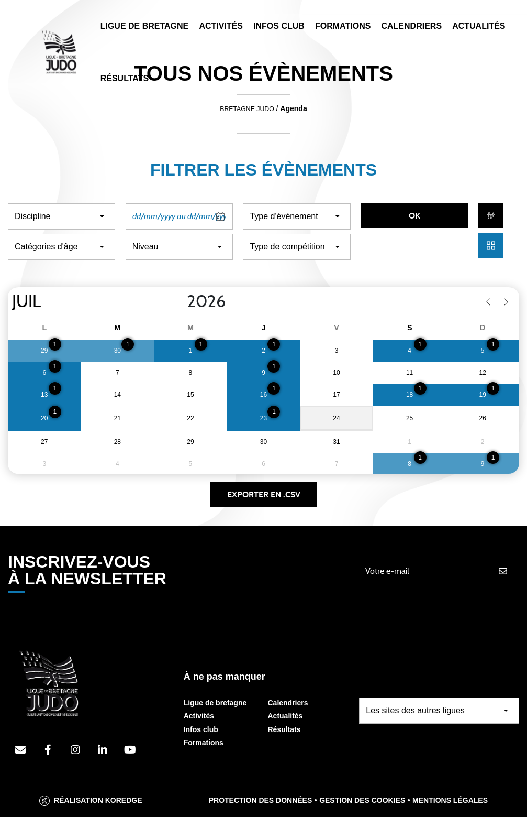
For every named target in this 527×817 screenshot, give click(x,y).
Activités (221, 25)
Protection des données (260, 800)
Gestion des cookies (362, 800)
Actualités (478, 25)
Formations (343, 25)
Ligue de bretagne (215, 703)
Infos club (201, 729)
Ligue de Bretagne (144, 25)
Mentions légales (450, 800)
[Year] (178, 301)
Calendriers (411, 25)
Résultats (124, 78)
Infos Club (279, 25)
